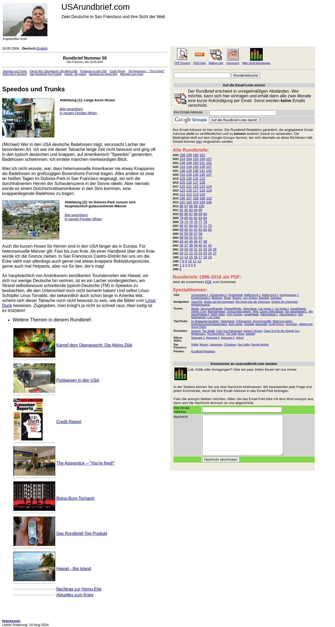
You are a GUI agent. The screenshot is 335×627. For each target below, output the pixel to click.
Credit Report (117, 71)
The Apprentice (215, 333)
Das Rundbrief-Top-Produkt (46, 74)
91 (181, 210)
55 (186, 234)
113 (196, 194)
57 (195, 234)
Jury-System (250, 297)
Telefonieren (227, 321)
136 (202, 175)
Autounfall (261, 324)
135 (196, 175)
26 (210, 253)
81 (191, 218)
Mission (204, 344)
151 (202, 163)
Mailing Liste (216, 63)
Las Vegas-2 (281, 308)
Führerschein (243, 321)
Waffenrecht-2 (270, 295)
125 (182, 182)
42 (210, 245)
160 (196, 155)
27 (214, 253)
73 (181, 222)
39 (195, 245)
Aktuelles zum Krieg (131, 74)
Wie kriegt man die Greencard (252, 301)
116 (189, 190)
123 (202, 186)
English (42, 48)
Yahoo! (240, 337)
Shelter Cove (198, 311)
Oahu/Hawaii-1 (269, 314)
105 (209, 202)
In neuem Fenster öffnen (78, 113)
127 (196, 182)
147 (209, 167)
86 (186, 214)
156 (202, 159)
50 (186, 238)
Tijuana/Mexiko (232, 308)
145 (196, 167)
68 (191, 226)
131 (196, 178)
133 (182, 175)
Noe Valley (244, 344)
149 (189, 163)
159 (189, 155)
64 (205, 230)
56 (191, 234)
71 (205, 226)
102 (189, 202)
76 (195, 222)
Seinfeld (250, 333)
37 (186, 245)
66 (181, 226)
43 (181, 241)
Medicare (217, 297)
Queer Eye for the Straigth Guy (281, 331)
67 (186, 226)
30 (191, 249)
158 (182, 155)
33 (205, 249)
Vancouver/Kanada (211, 308)
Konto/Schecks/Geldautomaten (209, 324)
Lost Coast (213, 317)
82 (195, 218)
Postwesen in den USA (93, 71)
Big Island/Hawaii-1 (296, 311)
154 (189, 159)
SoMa (194, 344)
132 (202, 178)
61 (191, 230)
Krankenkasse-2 (200, 297)
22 (191, 253)
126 (189, 182)
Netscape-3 (227, 337)
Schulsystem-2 (218, 295)
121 (189, 186)
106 (182, 198)
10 (190, 261)
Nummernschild (262, 321)
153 (182, 159)
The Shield (208, 331)
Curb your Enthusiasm (229, 331)
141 (202, 171)
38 (191, 245)
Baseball (264, 297)
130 (189, 178)
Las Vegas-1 (265, 308)
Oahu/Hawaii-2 (287, 314)
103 (196, 202)
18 (205, 257)
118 (202, 190)
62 (195, 230)
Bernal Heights (260, 344)
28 (181, 249)
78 (205, 222)
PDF (208, 282)
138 (182, 171)
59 (181, 230)
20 (181, 253)
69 (195, 226)
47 (200, 241)
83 (200, 218)
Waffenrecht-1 (252, 295)
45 (191, 241)
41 (205, 245)
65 (210, 230)
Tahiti (255, 311)
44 (186, 241)
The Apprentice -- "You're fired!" (146, 71)
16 (195, 257)
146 (202, 167)
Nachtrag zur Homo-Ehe (103, 74)
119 (209, 190)
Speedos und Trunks (15, 71)
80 (186, 218)
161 (202, 155)
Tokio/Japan (250, 308)
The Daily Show (235, 333)
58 (200, 234)
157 (209, 159)
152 (209, 163)
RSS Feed (200, 63)
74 (186, 222)
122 (196, 186)
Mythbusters (198, 333)
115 (182, 190)
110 (209, 198)
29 (186, 249)
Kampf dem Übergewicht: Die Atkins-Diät (53, 71)
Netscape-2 (212, 337)
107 (189, 198)
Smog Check (198, 327)
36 (181, 245)
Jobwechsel (305, 324)
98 (191, 206)
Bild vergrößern (71, 109)
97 (186, 206)
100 (201, 206)
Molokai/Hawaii (216, 311)
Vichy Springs (235, 314)
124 (209, 186)
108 (196, 198)
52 (195, 238)
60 (186, 230)
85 (181, 214)
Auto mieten (236, 324)
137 (209, 175)
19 (210, 257)
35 (214, 249)
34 (210, 249)
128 (202, 182)
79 (181, 218)
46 (195, 241)
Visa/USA (196, 301)
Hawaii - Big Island (75, 74)
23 (195, 253)
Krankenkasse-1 (288, 295)
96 (181, 206)
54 (181, 234)
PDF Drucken (182, 63)
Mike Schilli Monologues (256, 63)
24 (200, 253)
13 (181, 257)
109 (202, 198)
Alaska (195, 308)
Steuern (236, 297)
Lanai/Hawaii (251, 314)
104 (202, 202)
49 (181, 238)
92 (186, 210)
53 (200, 238)
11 (194, 261)
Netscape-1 (198, 337)
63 (200, 230)
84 (205, 218)
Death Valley (218, 314)
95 (200, 210)
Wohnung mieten (282, 321)
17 (200, 257)
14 (186, 257)
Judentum (276, 297)
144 (189, 167)
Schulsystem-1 (199, 295)
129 (182, 178)
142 (209, 171)
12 (199, 261)
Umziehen (291, 324)
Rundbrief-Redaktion (203, 351)
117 (196, 190)
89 (200, 214)
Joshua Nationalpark (239, 311)
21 (186, 253)
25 (205, 253)
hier (199, 142)
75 (191, 222)
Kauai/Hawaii (298, 308)
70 (200, 226)
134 (189, 175)
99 (195, 206)
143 (182, 167)
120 (182, 186)
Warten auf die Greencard (219, 301)
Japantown (216, 344)
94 (195, 210)
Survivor (196, 331)
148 (182, 163)
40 (200, 245)
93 (191, 210)
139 (189, 171)
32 (200, 249)
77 (200, 222)
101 (182, 202)
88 (195, 214)
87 (191, 214)
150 (196, 163)
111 (182, 194)
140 (196, 171)
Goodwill (249, 324)
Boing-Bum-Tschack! (15, 74)
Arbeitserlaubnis (200, 304)
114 (202, 194)
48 (205, 241)
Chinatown (230, 344)
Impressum (232, 63)
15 (191, 257)
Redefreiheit (235, 295)
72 (210, 226)
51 (191, 238)
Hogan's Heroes (252, 331)
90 (205, 214)
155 (196, 159)
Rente (227, 297)
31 (195, 249)
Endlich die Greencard (285, 301)
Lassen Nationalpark (272, 311)
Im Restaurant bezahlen (205, 321)
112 (189, 194)
